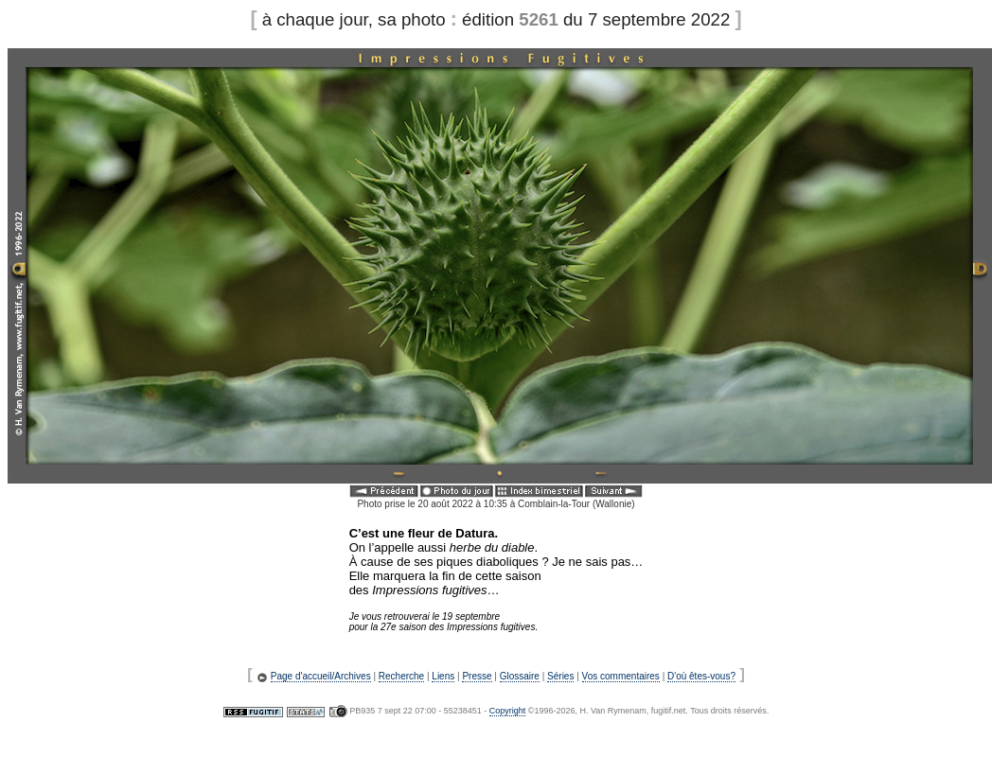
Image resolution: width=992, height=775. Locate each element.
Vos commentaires (621, 676)
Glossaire (520, 676)
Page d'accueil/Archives (321, 676)
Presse (476, 676)
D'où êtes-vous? (701, 676)
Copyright (507, 710)
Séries (560, 676)
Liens (443, 676)
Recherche (401, 676)
